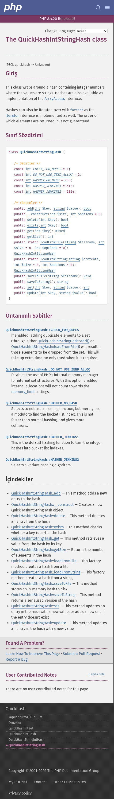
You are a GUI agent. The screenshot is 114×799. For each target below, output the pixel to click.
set (30, 287)
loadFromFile (51, 242)
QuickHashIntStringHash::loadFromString (45, 572)
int (28, 169)
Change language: (60, 31)
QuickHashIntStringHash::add (36, 493)
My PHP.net (17, 782)
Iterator (12, 115)
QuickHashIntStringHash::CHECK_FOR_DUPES (42, 330)
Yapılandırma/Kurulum (25, 717)
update (32, 293)
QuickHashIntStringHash (34, 254)
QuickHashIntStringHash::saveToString (43, 594)
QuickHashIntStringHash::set (35, 606)
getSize (33, 237)
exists (32, 225)
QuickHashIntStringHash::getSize (38, 549)
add (30, 208)
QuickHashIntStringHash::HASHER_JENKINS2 (42, 460)
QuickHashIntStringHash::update (38, 623)
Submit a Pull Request (81, 653)
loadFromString (53, 259)
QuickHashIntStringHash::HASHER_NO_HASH (41, 403)
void (87, 276)
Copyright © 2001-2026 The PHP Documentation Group (53, 770)
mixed (60, 231)
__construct (37, 214)
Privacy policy (20, 793)
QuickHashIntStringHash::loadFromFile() (45, 346)
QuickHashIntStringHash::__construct (42, 504)
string (59, 208)
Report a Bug (16, 659)
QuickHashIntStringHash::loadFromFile (43, 561)
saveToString (38, 282)
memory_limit (23, 392)
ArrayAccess (55, 98)
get (30, 231)
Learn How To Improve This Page (33, 653)
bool (87, 208)
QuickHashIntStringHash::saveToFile (41, 583)
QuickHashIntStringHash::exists (37, 527)
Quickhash (16, 708)
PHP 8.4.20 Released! (57, 18)
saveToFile (36, 276)
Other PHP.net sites (69, 782)
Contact (40, 782)
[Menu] (107, 7)
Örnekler (14, 723)
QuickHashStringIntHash (26, 740)
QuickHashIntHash (22, 734)
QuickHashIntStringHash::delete (38, 516)
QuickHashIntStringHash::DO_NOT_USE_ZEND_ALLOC (48, 369)
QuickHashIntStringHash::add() (63, 341)
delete (32, 220)
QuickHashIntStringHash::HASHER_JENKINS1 (42, 437)
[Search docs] (98, 7)
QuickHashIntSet (20, 728)
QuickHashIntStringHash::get (35, 538)
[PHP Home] (13, 7)
